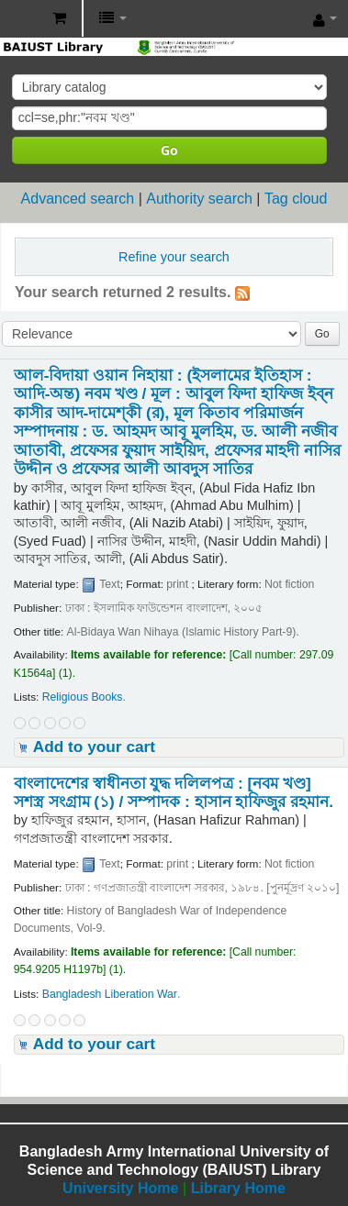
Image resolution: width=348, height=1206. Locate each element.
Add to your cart (94, 746)
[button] (59, 18)
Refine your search (174, 256)
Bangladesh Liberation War (109, 994)
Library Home (238, 1188)
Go (169, 150)
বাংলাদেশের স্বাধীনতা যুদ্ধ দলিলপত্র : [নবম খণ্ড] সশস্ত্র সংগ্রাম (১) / (173, 792)
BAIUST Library (19, 19)
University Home (120, 1188)
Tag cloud (296, 198)
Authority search (199, 198)
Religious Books (82, 697)
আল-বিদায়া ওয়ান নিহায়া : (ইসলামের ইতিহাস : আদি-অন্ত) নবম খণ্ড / (177, 422)
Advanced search (78, 198)
